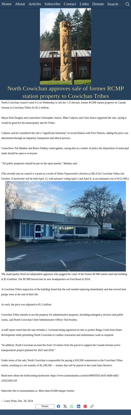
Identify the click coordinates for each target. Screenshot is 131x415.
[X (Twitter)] (65, 406)
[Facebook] (58, 406)
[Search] (112, 4)
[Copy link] (92, 406)
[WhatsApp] (72, 406)
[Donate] (45, 406)
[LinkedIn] (78, 406)
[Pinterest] (85, 406)
